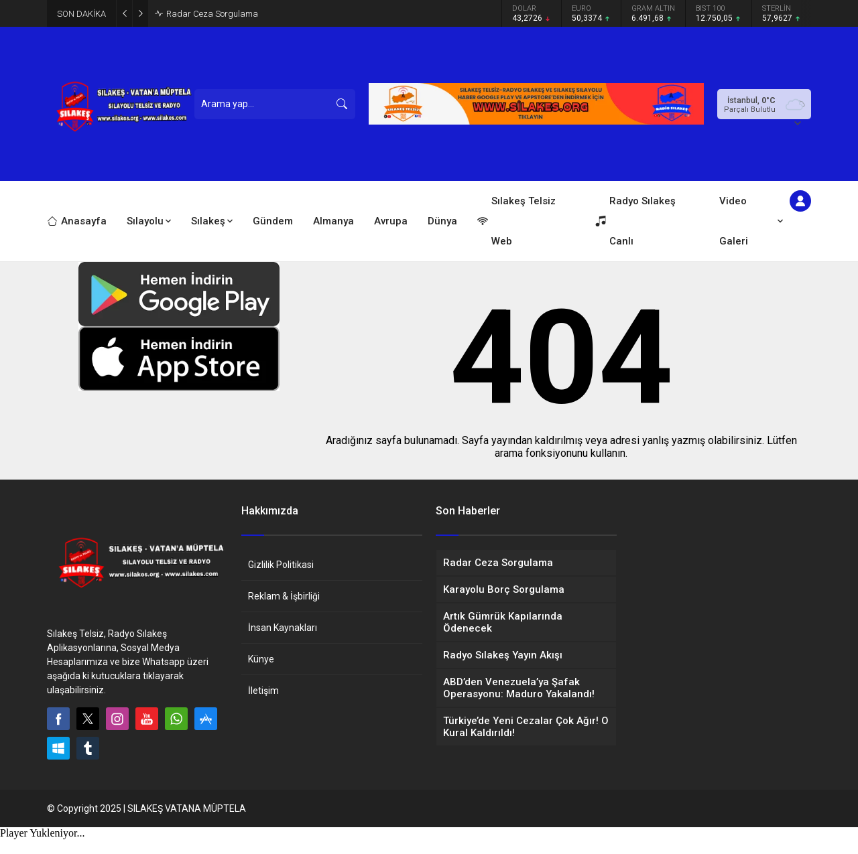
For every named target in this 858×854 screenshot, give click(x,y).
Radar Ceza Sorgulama (212, 14)
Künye (261, 659)
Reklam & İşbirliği (284, 596)
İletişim (263, 690)
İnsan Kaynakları (282, 627)
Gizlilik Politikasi (281, 564)
